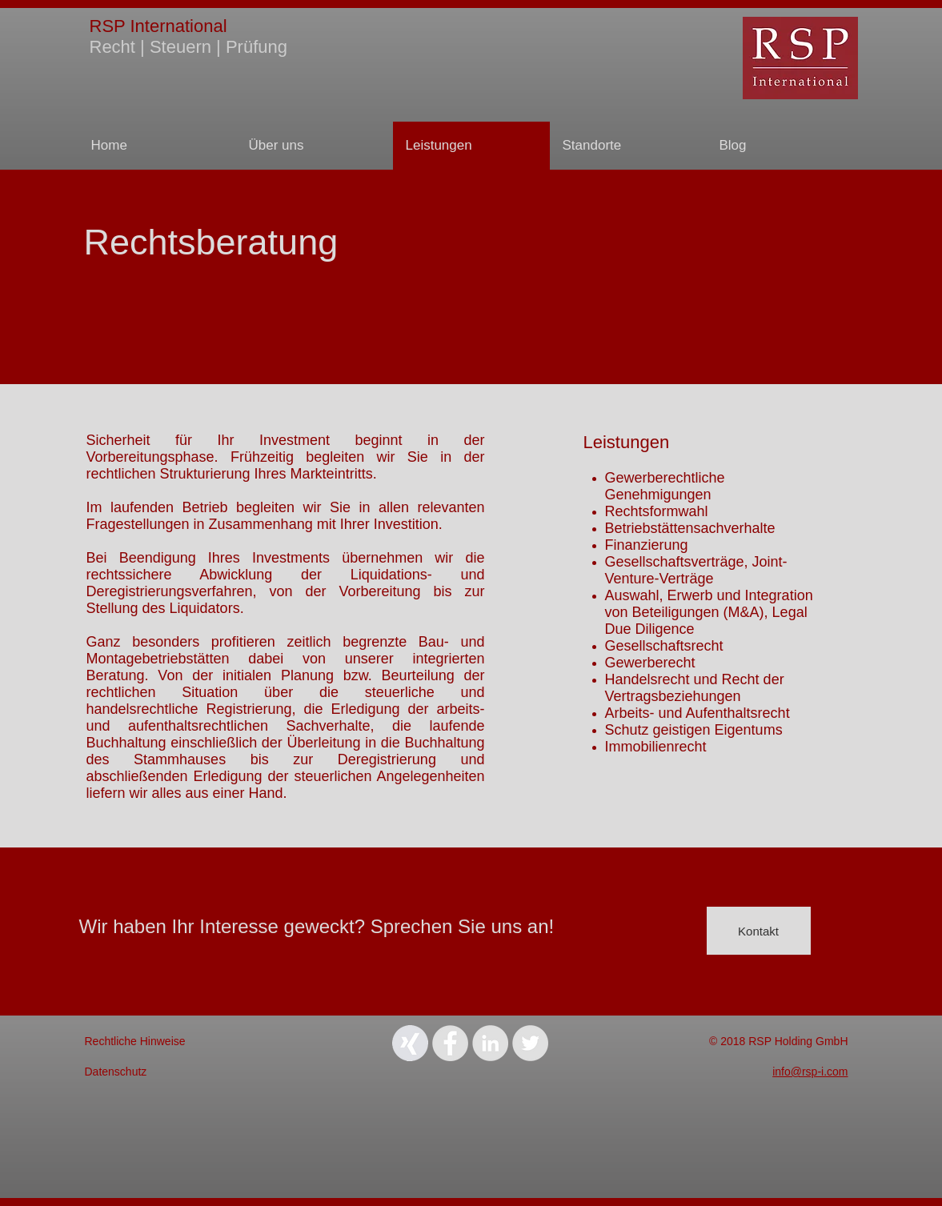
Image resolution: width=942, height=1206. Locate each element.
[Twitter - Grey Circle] (530, 1043)
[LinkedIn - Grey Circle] (490, 1043)
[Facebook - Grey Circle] (450, 1043)
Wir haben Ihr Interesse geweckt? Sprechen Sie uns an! (317, 926)
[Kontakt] (759, 931)
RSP (108, 26)
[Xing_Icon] (410, 1043)
